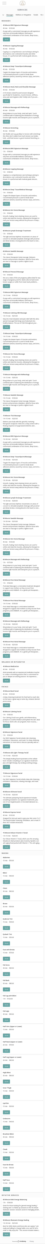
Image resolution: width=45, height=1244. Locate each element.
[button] (22, 33)
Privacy (32, 1241)
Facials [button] (35, 15)
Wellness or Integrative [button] (23, 15)
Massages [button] (9, 15)
